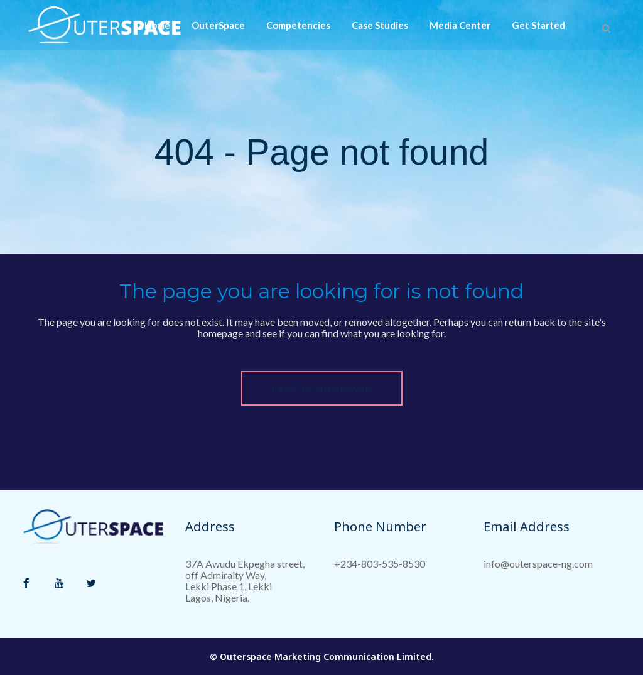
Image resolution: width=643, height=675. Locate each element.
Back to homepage (322, 388)
